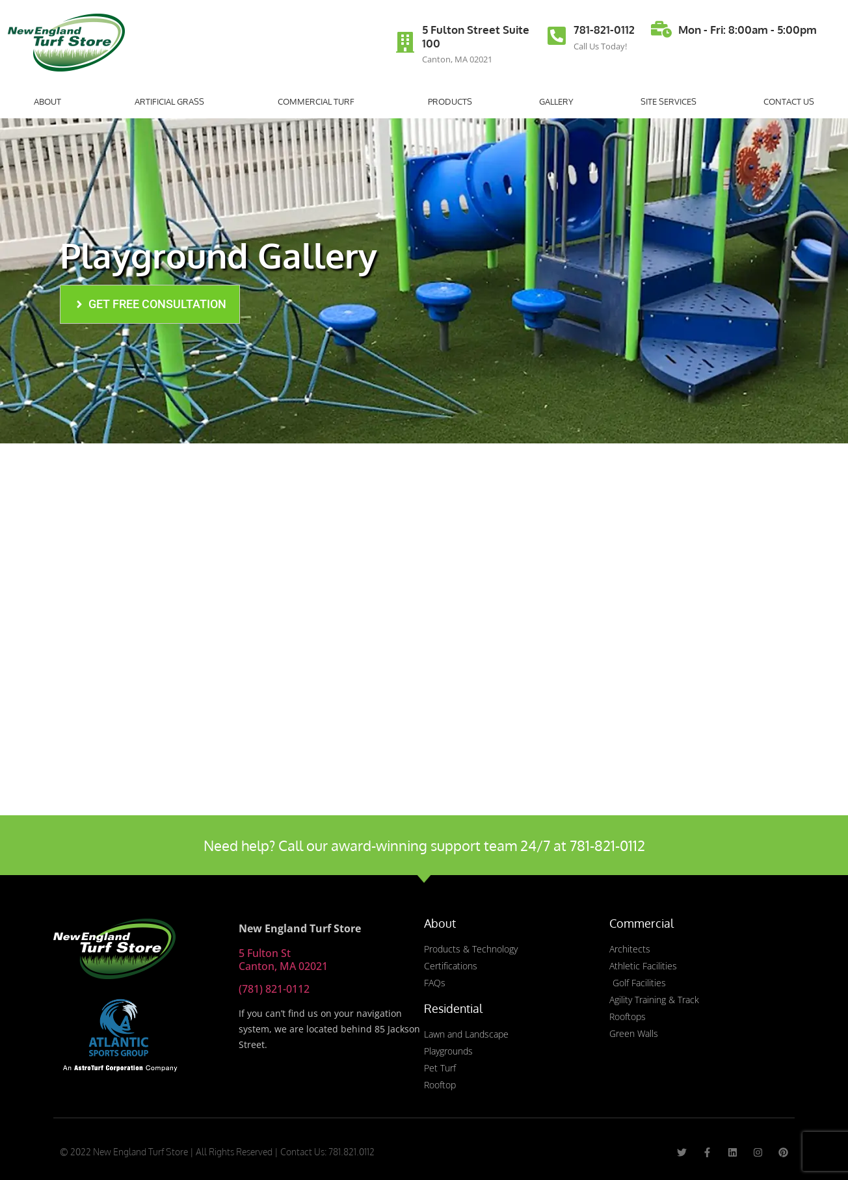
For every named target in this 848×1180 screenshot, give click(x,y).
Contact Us (788, 101)
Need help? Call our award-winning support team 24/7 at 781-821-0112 (424, 845)
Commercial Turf (319, 101)
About (51, 101)
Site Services (668, 101)
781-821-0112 (604, 29)
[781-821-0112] (556, 35)
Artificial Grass (173, 101)
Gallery (556, 101)
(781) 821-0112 (274, 989)
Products (450, 101)
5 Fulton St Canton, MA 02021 (283, 959)
